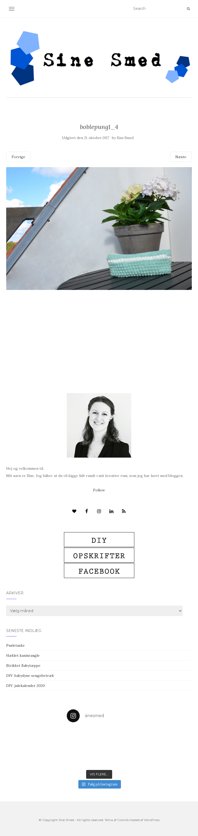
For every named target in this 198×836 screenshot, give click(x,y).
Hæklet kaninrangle (23, 655)
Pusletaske (15, 645)
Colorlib (123, 820)
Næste (180, 157)
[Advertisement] (99, 327)
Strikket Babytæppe (23, 665)
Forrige (18, 157)
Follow (99, 490)
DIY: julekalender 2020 (25, 685)
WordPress (152, 820)
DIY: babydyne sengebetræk (30, 675)
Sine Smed (125, 138)
